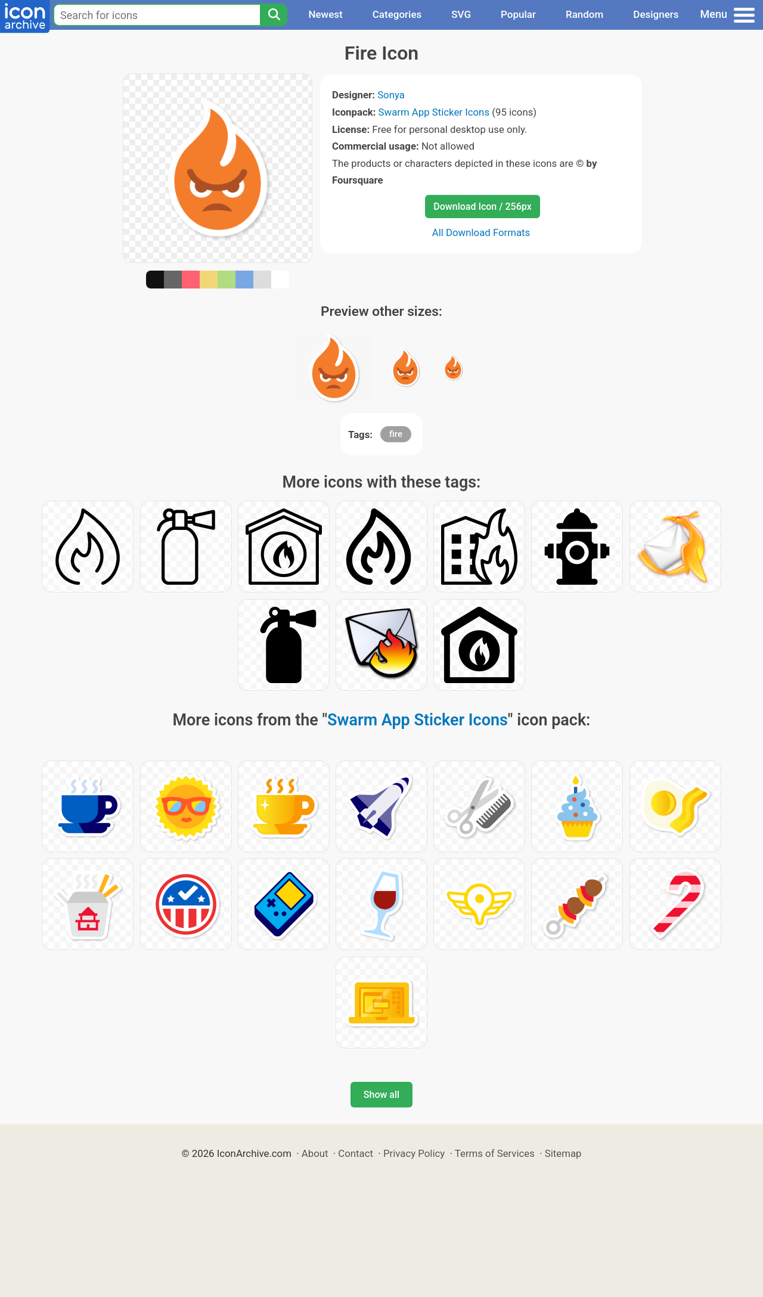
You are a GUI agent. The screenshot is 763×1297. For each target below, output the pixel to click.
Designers (655, 14)
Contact (355, 1153)
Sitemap (563, 1153)
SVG (461, 14)
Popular (518, 14)
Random (584, 14)
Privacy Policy (414, 1153)
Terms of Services (495, 1153)
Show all (381, 1094)
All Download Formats (481, 232)
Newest (325, 14)
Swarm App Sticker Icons (434, 112)
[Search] (273, 15)
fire (395, 434)
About (315, 1153)
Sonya (391, 95)
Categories (397, 14)
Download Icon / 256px (482, 206)
